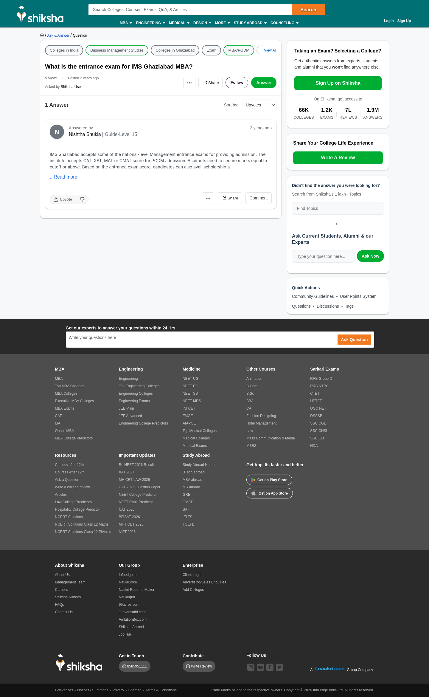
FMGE (188, 416)
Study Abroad (250, 23)
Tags (349, 306)
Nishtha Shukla (85, 134)
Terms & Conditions (161, 690)
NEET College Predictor (138, 494)
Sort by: (231, 105)
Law (249, 431)
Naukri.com (128, 582)
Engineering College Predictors (143, 423)
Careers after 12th (69, 465)
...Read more (63, 176)
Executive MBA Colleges (74, 401)
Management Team (70, 582)
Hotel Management (261, 423)
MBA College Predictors (74, 438)
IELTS (187, 517)
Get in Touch (131, 655)
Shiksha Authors (68, 597)
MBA (125, 23)
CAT (58, 416)
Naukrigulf (127, 597)
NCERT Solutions (69, 517)
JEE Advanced (130, 416)
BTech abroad (194, 472)
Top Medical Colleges (200, 431)
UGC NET (318, 408)
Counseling (284, 23)
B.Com (251, 386)
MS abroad (191, 487)
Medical (179, 23)
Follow (236, 82)
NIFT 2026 (127, 532)
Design (202, 23)
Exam (211, 50)
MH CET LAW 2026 (134, 480)
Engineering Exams (134, 401)
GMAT (188, 502)
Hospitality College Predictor (77, 509)
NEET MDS (192, 401)
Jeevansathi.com (132, 612)
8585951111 (137, 666)
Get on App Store (269, 492)
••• (187, 82)
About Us (62, 575)
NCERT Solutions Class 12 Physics (83, 532)
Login (389, 21)
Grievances (64, 690)
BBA (250, 401)
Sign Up (404, 21)
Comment (259, 198)
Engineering (150, 23)
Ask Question (354, 339)
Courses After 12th (70, 472)
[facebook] (270, 667)
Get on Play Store (269, 480)
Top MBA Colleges (69, 386)
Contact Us (64, 612)
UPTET (316, 401)
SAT (186, 509)
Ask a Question (67, 480)
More (222, 23)
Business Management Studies (117, 50)
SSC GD (317, 438)
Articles (61, 494)
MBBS (251, 446)
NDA (314, 446)
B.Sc (250, 393)
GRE (186, 494)
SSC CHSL (319, 431)
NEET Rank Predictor (136, 502)
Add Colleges (193, 590)
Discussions (328, 306)
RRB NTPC (319, 386)
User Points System (358, 296)
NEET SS (190, 393)
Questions (301, 306)
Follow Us (256, 655)
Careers (61, 590)
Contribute (193, 655)
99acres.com (129, 604)
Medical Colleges (196, 438)
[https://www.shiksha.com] (42, 35)
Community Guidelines (313, 296)
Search (308, 9)
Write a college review (72, 487)
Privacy (118, 690)
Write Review (201, 666)
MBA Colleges (66, 393)
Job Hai (125, 634)
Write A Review (338, 157)
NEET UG (190, 379)
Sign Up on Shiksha (337, 83)
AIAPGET (190, 423)
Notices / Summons (92, 690)
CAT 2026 (127, 509)
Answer (263, 82)
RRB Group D (321, 379)
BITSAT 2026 (129, 517)
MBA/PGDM (238, 50)
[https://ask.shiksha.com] (59, 35)
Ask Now (370, 256)
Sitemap (135, 690)
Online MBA (64, 431)
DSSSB (316, 416)
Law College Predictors (73, 502)
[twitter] (279, 667)
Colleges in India (64, 50)
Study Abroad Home (198, 465)
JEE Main (126, 408)
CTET (314, 393)
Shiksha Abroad (131, 627)
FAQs (59, 604)
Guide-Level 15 (121, 134)
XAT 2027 (126, 472)
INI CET (189, 408)
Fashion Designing (261, 416)
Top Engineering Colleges (139, 386)
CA (248, 408)
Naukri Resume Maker (136, 590)
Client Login (192, 575)
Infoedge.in (127, 575)
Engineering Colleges (136, 393)
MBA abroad (192, 480)
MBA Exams (64, 408)
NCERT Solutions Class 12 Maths (82, 524)
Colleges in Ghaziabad (175, 50)
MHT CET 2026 (131, 524)
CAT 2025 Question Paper (140, 487)
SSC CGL (318, 423)
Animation (254, 379)
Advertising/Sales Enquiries (204, 582)
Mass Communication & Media (270, 438)
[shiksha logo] (80, 662)
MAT (58, 423)
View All (270, 50)
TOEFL (188, 524)
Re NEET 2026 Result (136, 465)
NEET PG (190, 386)
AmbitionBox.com (133, 619)
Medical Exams (195, 446)
